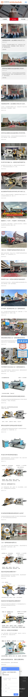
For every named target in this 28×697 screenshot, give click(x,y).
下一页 (20, 671)
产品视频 (24, 677)
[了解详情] (4, 49)
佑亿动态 (14, 19)
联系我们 (24, 680)
